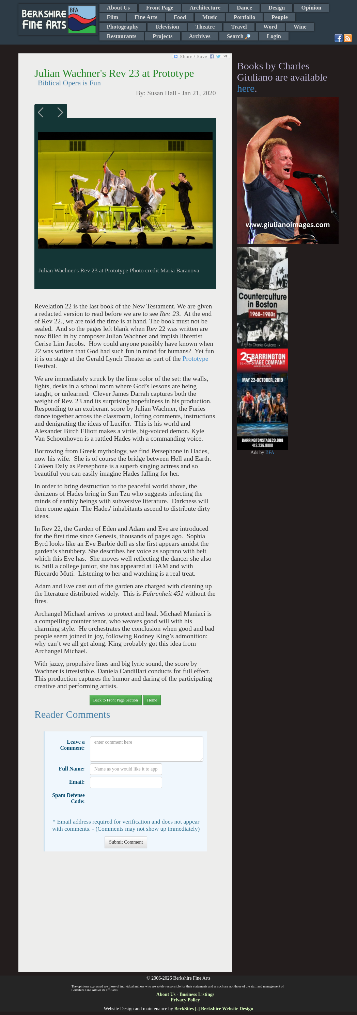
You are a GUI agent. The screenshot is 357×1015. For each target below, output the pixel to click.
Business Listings (197, 994)
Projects (162, 36)
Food (180, 17)
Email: (77, 782)
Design (276, 7)
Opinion (311, 7)
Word (270, 26)
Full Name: (72, 769)
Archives (200, 36)
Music (209, 17)
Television (167, 26)
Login (274, 36)
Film (113, 17)
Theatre (205, 26)
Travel (239, 26)
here (246, 88)
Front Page (159, 7)
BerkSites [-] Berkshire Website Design (213, 1008)
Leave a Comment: (72, 745)
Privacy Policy (185, 999)
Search (238, 36)
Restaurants (122, 36)
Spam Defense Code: (68, 798)
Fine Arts (146, 17)
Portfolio (244, 17)
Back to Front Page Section (115, 700)
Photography (123, 26)
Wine (300, 26)
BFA (269, 452)
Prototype (195, 358)
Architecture (205, 7)
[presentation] (141, 803)
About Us (118, 7)
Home (152, 700)
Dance (244, 7)
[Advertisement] (125, 915)
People (279, 17)
